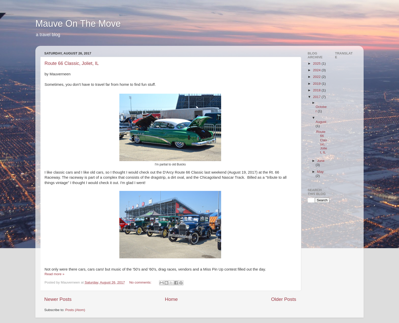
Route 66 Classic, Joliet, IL (72, 63)
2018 (317, 90)
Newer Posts (58, 299)
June (320, 161)
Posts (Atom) (75, 310)
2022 (317, 77)
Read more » (54, 274)
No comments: (140, 282)
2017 (317, 97)
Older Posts (283, 299)
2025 (317, 63)
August (321, 122)
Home (171, 299)
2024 (317, 70)
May (320, 172)
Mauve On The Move (78, 23)
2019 (317, 84)
